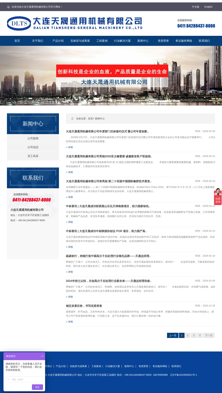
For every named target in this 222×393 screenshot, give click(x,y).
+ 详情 (69, 147)
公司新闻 (33, 138)
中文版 (195, 6)
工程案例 (102, 40)
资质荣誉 (163, 40)
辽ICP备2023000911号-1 (183, 374)
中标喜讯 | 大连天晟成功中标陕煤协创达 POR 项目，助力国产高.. (106, 231)
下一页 (208, 335)
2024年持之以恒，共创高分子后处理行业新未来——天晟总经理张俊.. (108, 280)
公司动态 (33, 147)
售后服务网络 (184, 40)
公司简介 (47, 366)
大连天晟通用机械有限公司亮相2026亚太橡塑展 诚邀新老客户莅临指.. (109, 156)
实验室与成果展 (80, 40)
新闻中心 (142, 40)
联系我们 (204, 40)
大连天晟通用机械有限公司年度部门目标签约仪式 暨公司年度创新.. (107, 131)
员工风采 (33, 156)
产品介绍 (58, 40)
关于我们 (37, 40)
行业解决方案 (122, 40)
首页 (17, 40)
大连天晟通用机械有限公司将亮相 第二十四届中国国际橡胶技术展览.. (108, 181)
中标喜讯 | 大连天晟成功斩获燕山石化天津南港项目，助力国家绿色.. (108, 206)
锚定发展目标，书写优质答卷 (84, 305)
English (208, 6)
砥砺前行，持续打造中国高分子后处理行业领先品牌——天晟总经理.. (108, 256)
